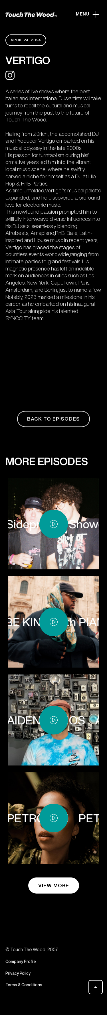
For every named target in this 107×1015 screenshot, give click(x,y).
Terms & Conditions (23, 987)
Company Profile (20, 964)
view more (53, 885)
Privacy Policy (18, 976)
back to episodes (53, 421)
